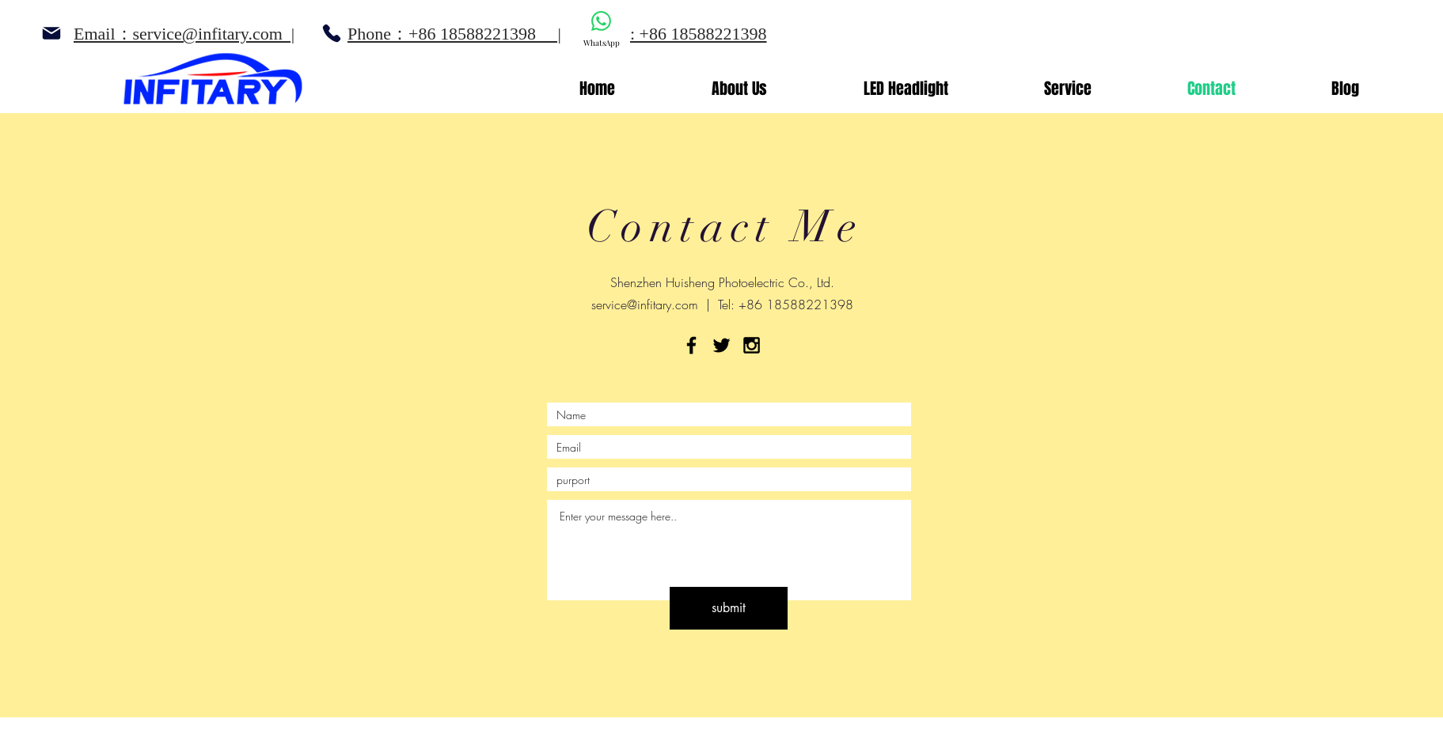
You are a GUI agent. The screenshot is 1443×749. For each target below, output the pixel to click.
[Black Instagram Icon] (751, 345)
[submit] (729, 608)
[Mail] (51, 33)
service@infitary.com (644, 304)
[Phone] (331, 33)
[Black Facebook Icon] (691, 345)
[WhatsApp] (601, 29)
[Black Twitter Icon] (721, 345)
